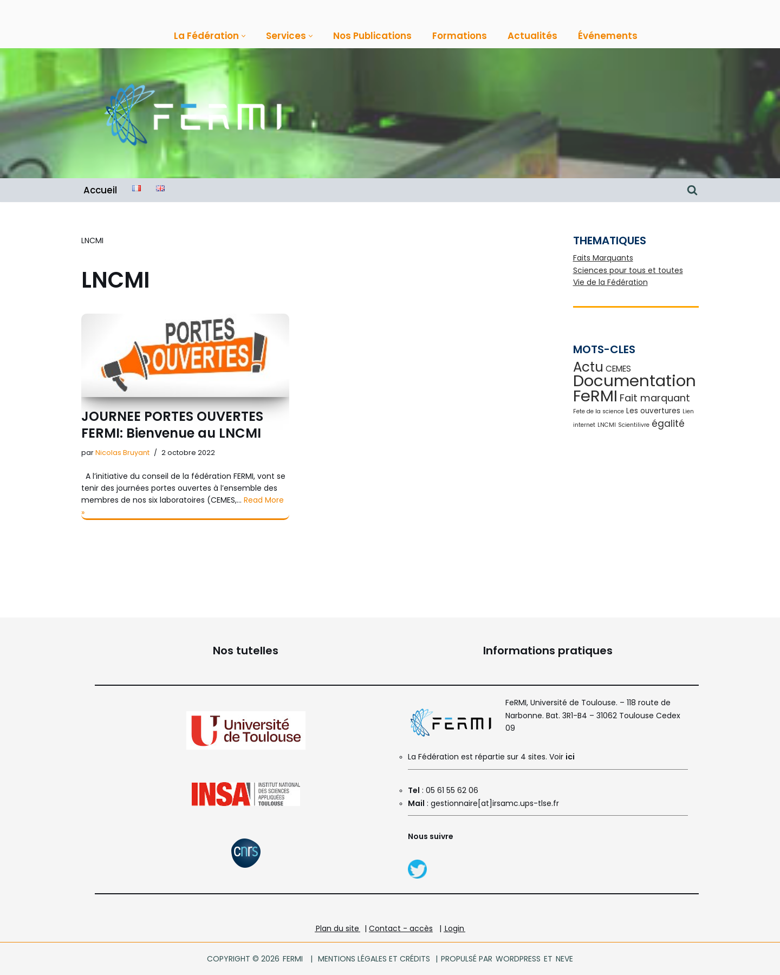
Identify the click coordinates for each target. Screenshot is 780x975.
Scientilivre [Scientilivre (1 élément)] (633, 425)
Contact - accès (401, 928)
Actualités (532, 35)
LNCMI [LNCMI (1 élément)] (606, 425)
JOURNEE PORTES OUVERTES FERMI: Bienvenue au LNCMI (172, 424)
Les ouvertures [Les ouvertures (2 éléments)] (653, 411)
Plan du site (337, 928)
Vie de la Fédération (610, 282)
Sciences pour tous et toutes (628, 270)
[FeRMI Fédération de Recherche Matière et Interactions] (192, 113)
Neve (564, 958)
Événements (608, 35)
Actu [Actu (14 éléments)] (588, 367)
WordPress (518, 958)
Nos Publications (372, 35)
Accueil (100, 190)
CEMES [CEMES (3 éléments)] (618, 368)
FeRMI (293, 958)
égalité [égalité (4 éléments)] (668, 423)
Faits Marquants (603, 257)
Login (454, 928)
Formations (459, 35)
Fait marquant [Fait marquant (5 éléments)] (655, 398)
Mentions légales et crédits (374, 958)
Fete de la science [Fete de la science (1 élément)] (598, 411)
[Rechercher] (692, 190)
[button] (243, 36)
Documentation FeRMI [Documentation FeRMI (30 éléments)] (634, 387)
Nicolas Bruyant (122, 452)
